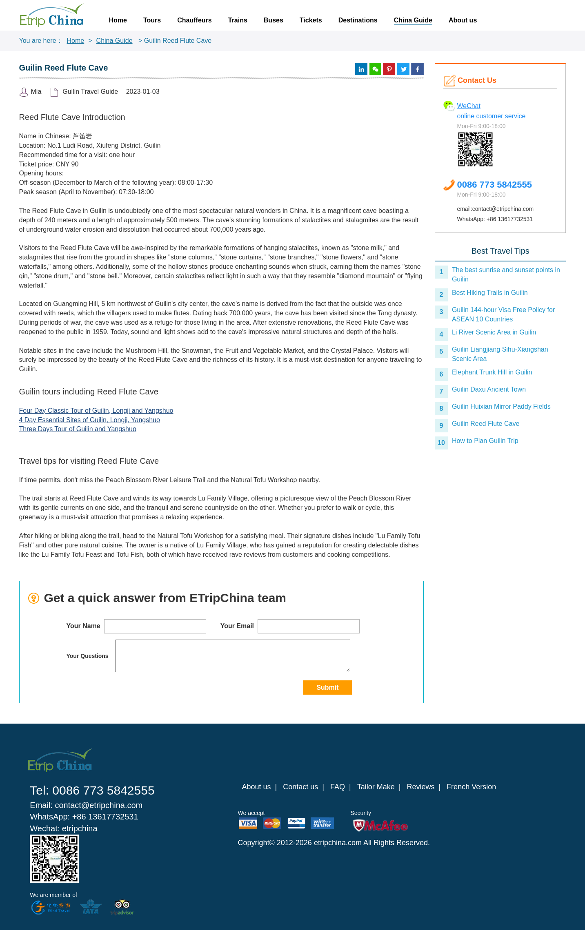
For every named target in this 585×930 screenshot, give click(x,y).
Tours (152, 20)
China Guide (413, 20)
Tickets (311, 20)
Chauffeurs (194, 20)
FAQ (337, 787)
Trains (237, 20)
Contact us (300, 787)
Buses (273, 20)
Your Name (136, 626)
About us (463, 20)
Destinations (358, 20)
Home (118, 20)
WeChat (468, 105)
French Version (471, 787)
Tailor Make (376, 787)
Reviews (420, 787)
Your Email (290, 626)
